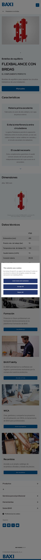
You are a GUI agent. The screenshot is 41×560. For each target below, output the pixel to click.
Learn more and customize (20, 281)
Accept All (20, 286)
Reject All (20, 292)
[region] (20, 280)
